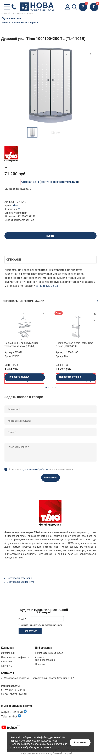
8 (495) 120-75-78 (47, 285)
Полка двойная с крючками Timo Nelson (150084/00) (74, 344)
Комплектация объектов (49, 653)
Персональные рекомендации (23, 301)
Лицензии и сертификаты (15, 657)
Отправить (50, 477)
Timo (15, 205)
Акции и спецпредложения (45, 658)
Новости (40, 664)
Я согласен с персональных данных (42, 469)
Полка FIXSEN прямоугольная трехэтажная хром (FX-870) (21, 344)
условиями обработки (35, 469)
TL (19, 209)
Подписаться (30, 631)
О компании (8, 653)
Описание (13, 259)
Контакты (6, 665)
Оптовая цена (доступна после (49, 181)
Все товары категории (19, 578)
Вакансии (6, 661)
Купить (50, 235)
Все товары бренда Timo (20, 581)
